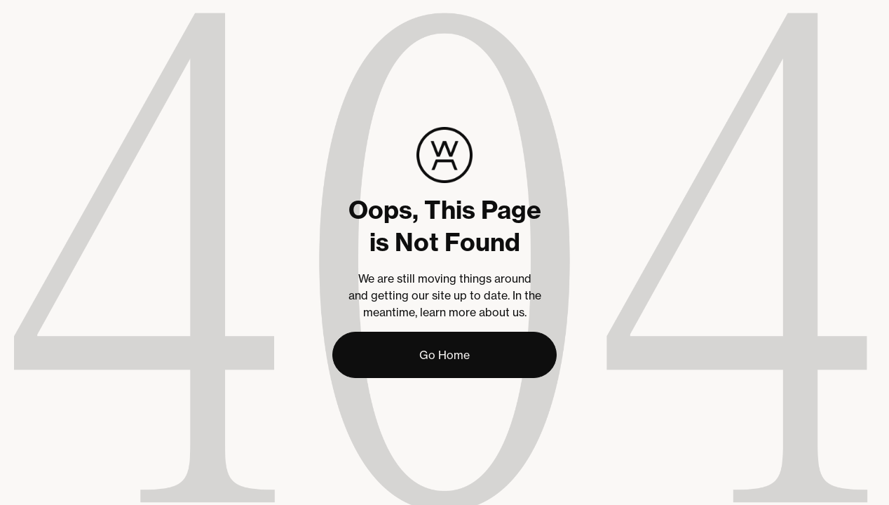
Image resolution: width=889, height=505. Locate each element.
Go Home (444, 355)
